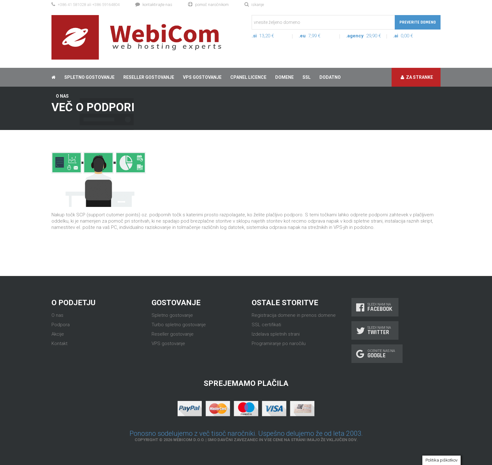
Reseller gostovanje (148, 77)
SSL (306, 77)
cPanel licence (248, 77)
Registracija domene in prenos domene (294, 315)
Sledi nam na (375, 307)
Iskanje (254, 4)
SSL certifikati (266, 324)
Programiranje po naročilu (279, 343)
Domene (284, 77)
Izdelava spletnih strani (276, 334)
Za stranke (417, 77)
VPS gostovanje (202, 77)
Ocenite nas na (377, 354)
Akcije (57, 334)
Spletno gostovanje (89, 77)
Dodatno (330, 77)
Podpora (60, 324)
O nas (57, 315)
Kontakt (59, 343)
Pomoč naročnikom (208, 4)
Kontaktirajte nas (153, 4)
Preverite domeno (417, 22)
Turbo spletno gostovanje (179, 324)
